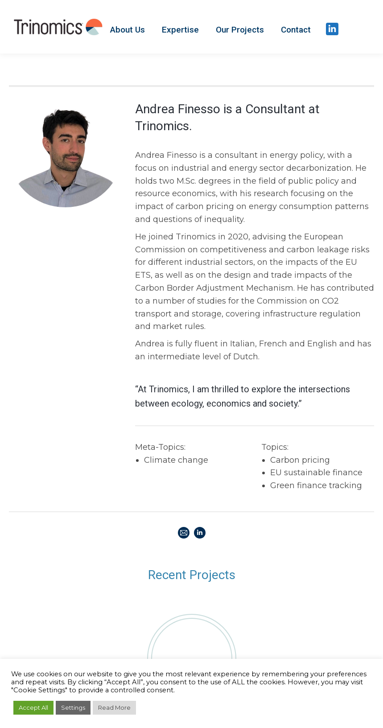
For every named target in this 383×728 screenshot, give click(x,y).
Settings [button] (73, 707)
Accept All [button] (33, 707)
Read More (114, 707)
